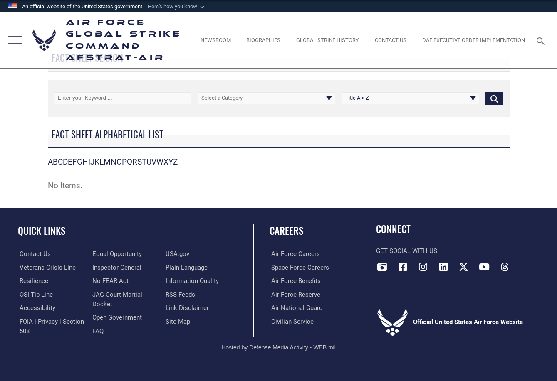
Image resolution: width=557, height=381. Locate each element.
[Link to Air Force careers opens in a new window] (294, 254)
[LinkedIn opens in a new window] (443, 267)
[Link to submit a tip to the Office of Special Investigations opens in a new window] (34, 294)
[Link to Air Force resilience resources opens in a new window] (32, 281)
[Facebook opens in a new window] (402, 267)
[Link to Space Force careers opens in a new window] (298, 267)
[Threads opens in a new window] (504, 267)
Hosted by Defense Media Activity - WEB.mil (278, 346)
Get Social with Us (406, 251)
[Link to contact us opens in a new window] (33, 254)
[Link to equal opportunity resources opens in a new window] (116, 254)
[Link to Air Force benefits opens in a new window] (294, 281)
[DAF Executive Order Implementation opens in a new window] (473, 40)
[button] (177, 6)
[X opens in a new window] (464, 267)
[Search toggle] (542, 40)
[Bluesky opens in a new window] (525, 264)
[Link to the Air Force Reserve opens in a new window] (294, 294)
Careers (286, 231)
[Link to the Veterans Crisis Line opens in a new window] (46, 267)
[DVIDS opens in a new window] (382, 267)
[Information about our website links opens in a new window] (187, 307)
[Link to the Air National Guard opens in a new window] (295, 307)
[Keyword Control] (123, 98)
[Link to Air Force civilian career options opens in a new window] (291, 321)
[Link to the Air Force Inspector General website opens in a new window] (116, 267)
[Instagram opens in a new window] (423, 267)
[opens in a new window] (36, 307)
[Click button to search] (494, 98)
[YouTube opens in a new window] (484, 267)
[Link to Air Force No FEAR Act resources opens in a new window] (110, 281)
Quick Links (41, 231)
